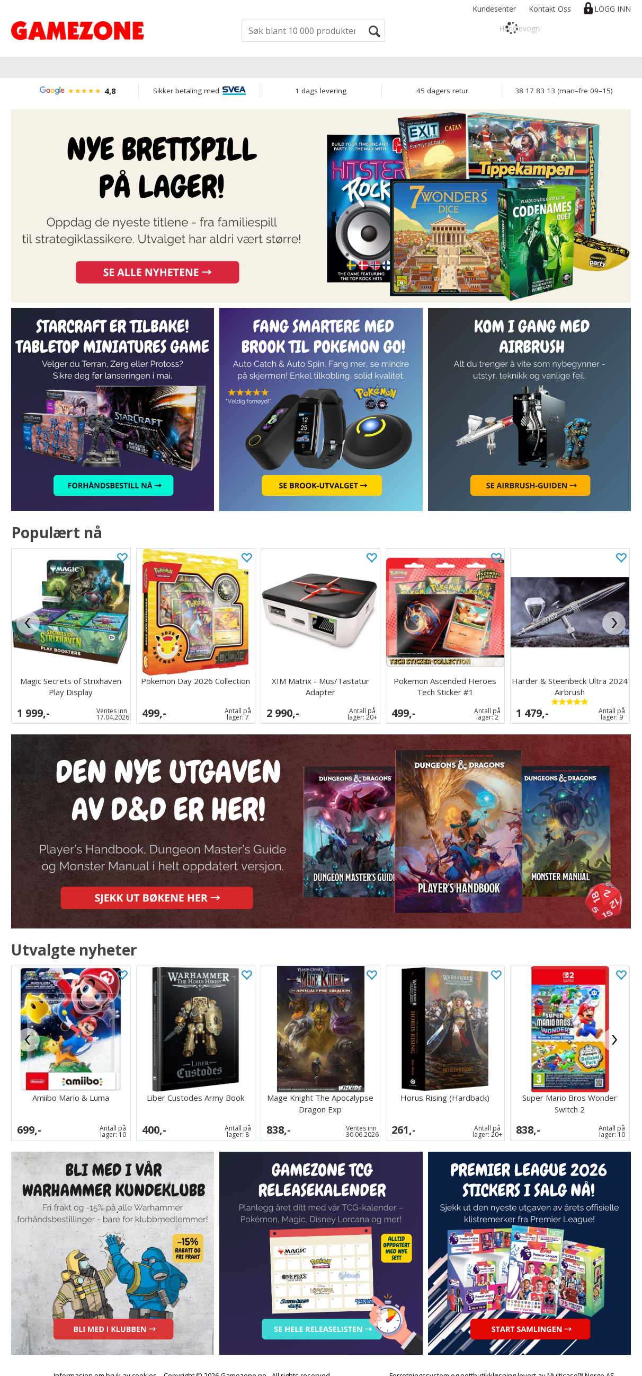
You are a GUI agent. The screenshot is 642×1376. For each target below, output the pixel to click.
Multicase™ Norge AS (580, 1365)
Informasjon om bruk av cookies (105, 1365)
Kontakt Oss (550, 9)
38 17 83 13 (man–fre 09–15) (564, 90)
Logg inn (612, 9)
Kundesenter (494, 9)
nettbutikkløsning (488, 1365)
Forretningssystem (419, 1365)
